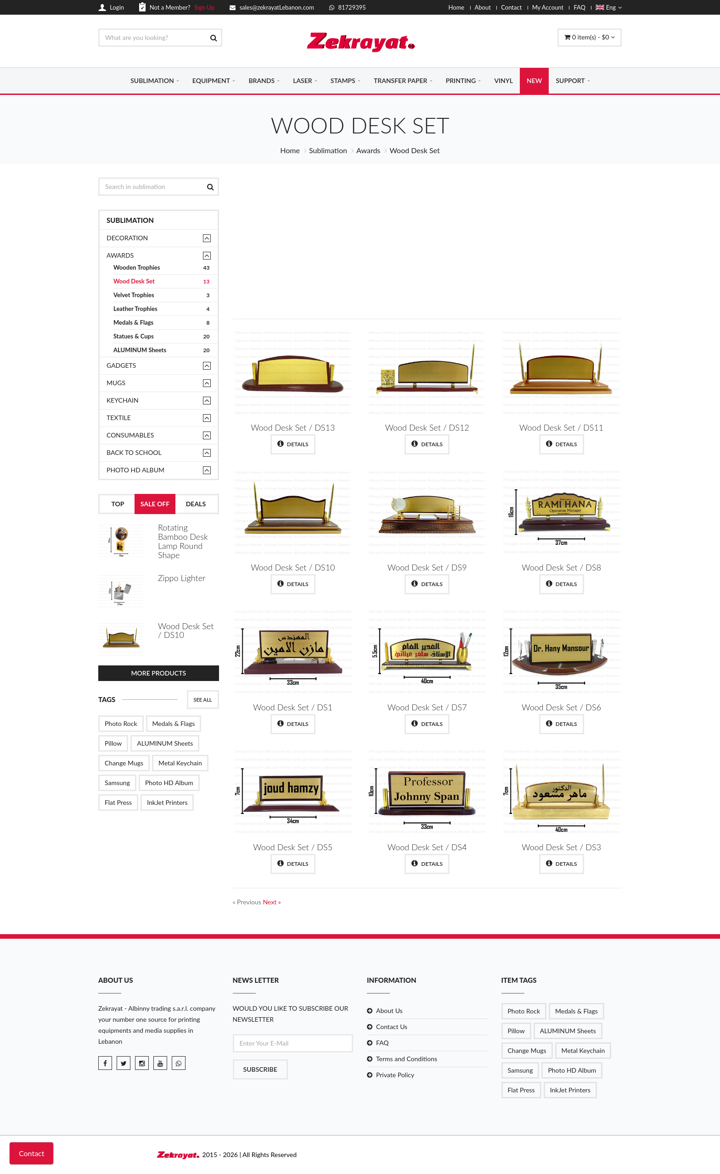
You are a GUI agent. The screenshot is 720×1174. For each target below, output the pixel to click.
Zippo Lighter (181, 578)
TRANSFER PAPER (401, 80)
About (483, 7)
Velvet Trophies (161, 295)
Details (293, 444)
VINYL (503, 80)
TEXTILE (119, 417)
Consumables (130, 435)
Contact (511, 7)
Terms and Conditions (406, 1059)
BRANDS (261, 80)
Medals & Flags (161, 322)
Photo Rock (121, 723)
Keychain (123, 400)
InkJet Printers (167, 802)
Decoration (127, 237)
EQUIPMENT (211, 80)
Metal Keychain (180, 763)
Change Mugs (124, 763)
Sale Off (155, 504)
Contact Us (391, 1026)
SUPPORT (570, 80)
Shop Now (554, 273)
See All (203, 700)
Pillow (113, 743)
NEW (534, 80)
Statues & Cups (161, 336)
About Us (389, 1010)
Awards (368, 150)
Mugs (116, 382)
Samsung (117, 782)
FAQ (579, 7)
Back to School (134, 452)
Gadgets (121, 365)
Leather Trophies (161, 308)
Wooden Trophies (161, 267)
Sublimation (328, 150)
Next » (272, 902)
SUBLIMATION (152, 80)
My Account (547, 7)
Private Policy (395, 1075)
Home (457, 7)
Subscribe (260, 1069)
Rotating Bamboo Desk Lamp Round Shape (183, 540)
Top (117, 504)
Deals (196, 504)
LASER (302, 80)
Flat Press (118, 802)
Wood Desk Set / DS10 (186, 630)
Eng (609, 7)
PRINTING (461, 80)
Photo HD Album (135, 469)
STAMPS (343, 80)
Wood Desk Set (161, 281)
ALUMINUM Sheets (161, 350)
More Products (158, 673)
